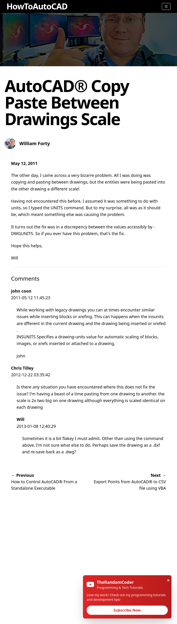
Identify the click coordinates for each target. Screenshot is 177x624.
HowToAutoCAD (36, 6)
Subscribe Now (127, 610)
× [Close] (168, 580)
